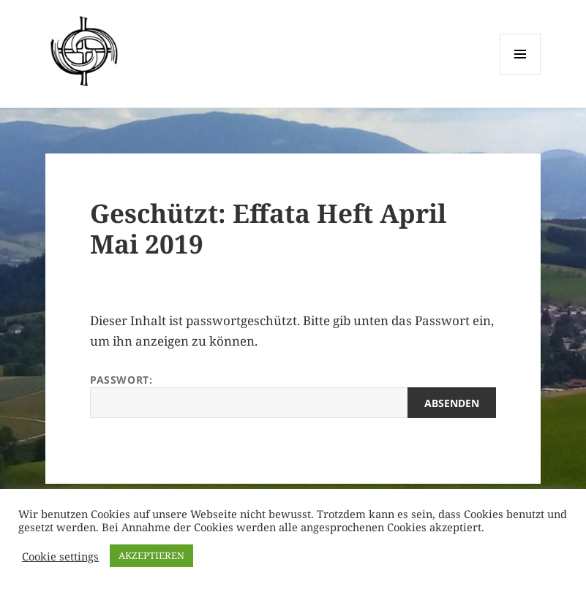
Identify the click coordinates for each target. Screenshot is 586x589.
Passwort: (293, 395)
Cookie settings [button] (60, 556)
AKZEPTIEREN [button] (151, 555)
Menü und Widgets (520, 74)
